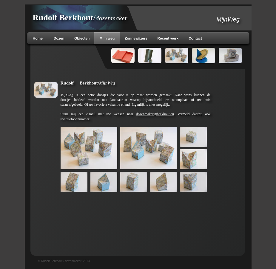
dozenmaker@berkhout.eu (155, 114)
